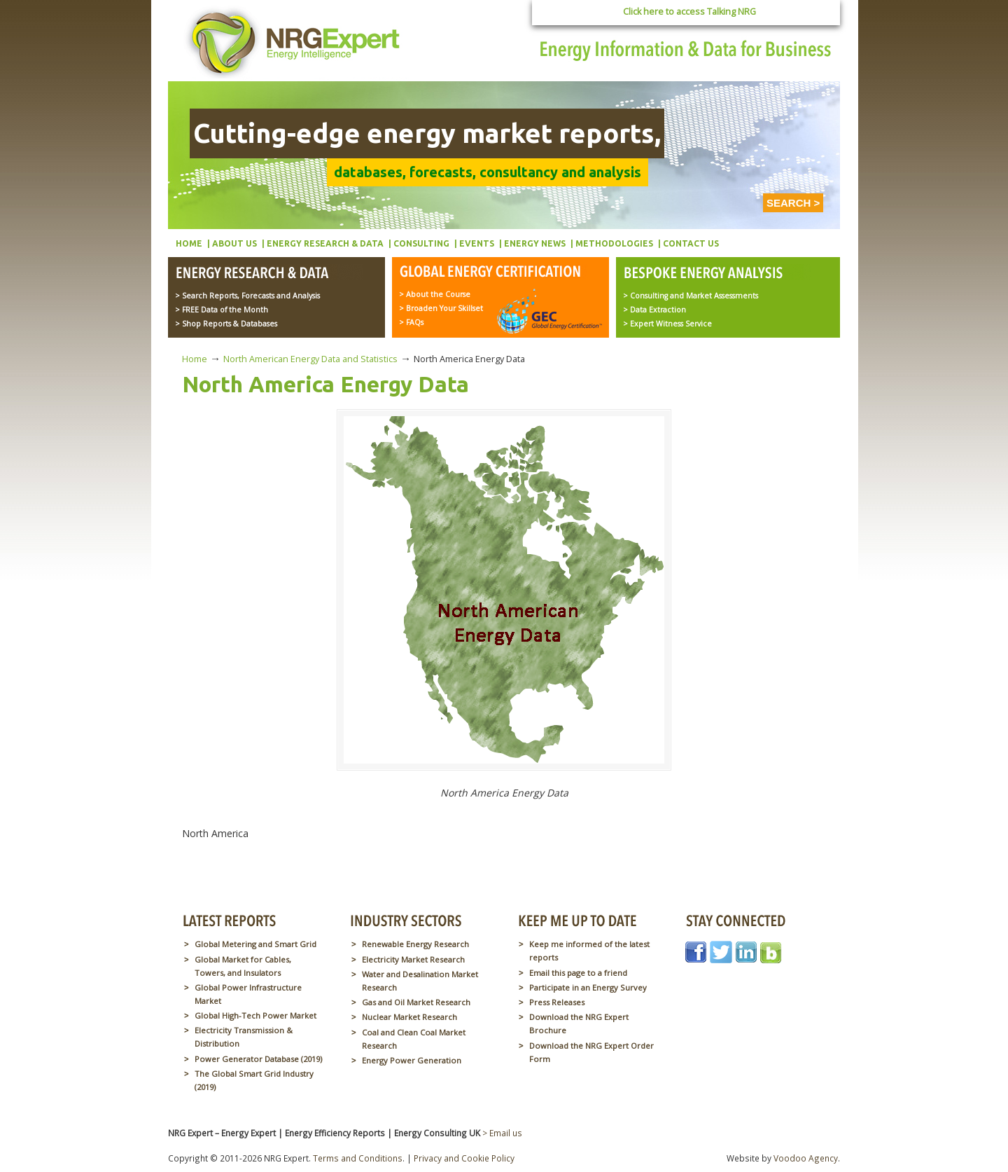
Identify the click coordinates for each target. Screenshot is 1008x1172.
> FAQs (411, 322)
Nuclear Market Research (409, 1017)
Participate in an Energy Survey (588, 987)
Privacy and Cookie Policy (464, 1158)
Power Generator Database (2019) (258, 1059)
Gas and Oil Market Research (416, 1002)
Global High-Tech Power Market (255, 1015)
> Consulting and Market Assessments (690, 296)
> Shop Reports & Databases (226, 324)
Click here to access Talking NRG (689, 12)
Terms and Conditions (357, 1158)
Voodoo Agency (806, 1158)
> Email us (502, 1132)
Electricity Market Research (413, 959)
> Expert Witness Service (667, 324)
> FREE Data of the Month (221, 310)
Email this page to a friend (578, 972)
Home (194, 359)
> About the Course (434, 294)
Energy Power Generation (411, 1060)
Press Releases (556, 1002)
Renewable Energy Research (415, 944)
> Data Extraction (654, 310)
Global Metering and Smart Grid (255, 944)
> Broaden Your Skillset (441, 308)
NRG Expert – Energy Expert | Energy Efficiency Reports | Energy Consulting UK (295, 42)
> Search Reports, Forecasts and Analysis (247, 296)
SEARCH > (793, 203)
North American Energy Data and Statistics (310, 359)
